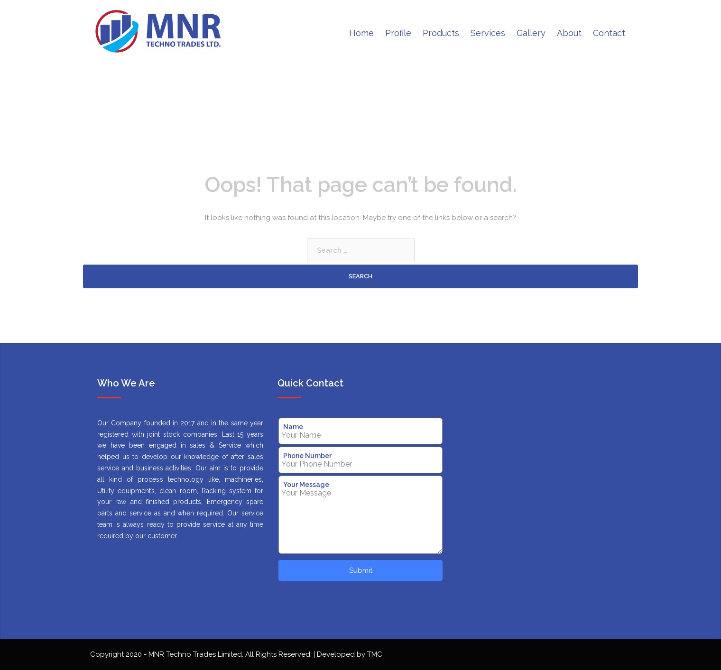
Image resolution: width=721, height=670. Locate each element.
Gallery (531, 33)
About (569, 33)
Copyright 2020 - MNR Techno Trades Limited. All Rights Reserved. (202, 654)
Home (361, 33)
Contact (609, 33)
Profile (398, 33)
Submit (360, 570)
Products (441, 33)
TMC (374, 654)
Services (488, 33)
